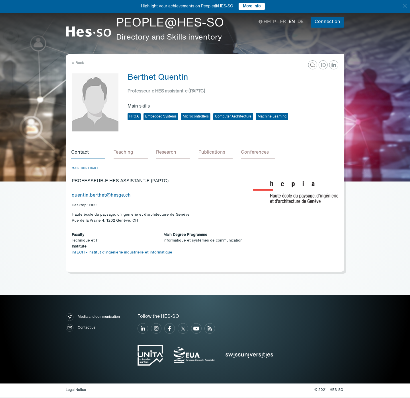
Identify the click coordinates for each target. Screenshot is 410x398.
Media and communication (93, 318)
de (301, 22)
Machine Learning (272, 116)
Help (267, 22)
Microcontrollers (196, 116)
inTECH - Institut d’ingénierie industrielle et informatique (122, 253)
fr (283, 22)
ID (323, 65)
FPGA (134, 116)
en (292, 22)
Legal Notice (76, 391)
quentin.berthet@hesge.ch (101, 196)
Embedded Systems (161, 116)
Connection (327, 22)
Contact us (80, 329)
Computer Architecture (233, 116)
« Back (78, 63)
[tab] (89, 153)
